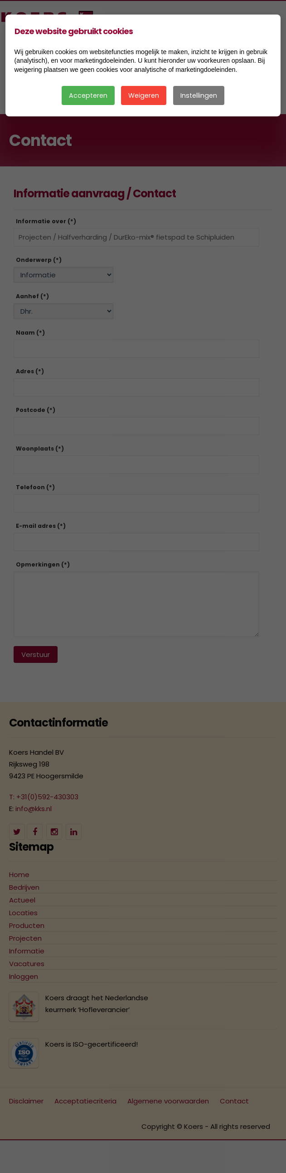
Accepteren (88, 95)
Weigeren (143, 95)
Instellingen (198, 95)
